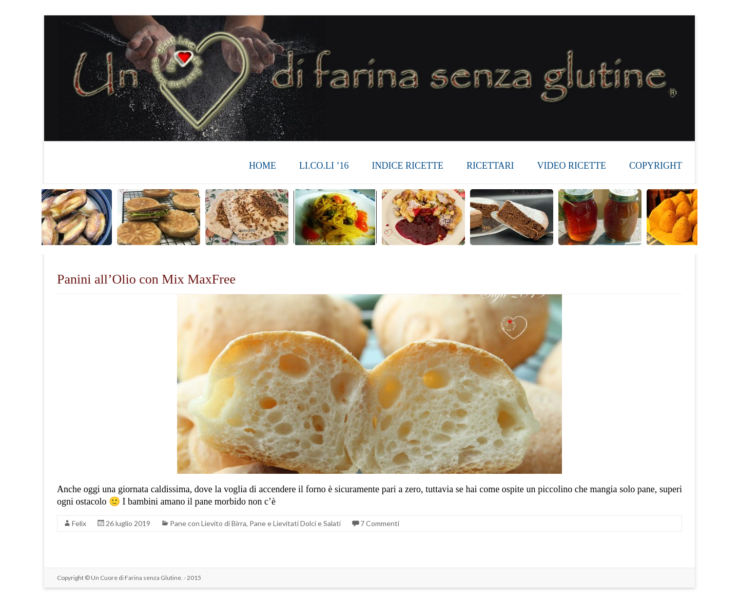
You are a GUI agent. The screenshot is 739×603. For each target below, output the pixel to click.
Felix (79, 523)
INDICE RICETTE (407, 165)
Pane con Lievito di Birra (208, 523)
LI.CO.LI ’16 (323, 165)
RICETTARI (490, 165)
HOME (262, 165)
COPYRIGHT (655, 165)
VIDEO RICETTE (571, 165)
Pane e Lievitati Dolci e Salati (295, 523)
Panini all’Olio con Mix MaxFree (146, 279)
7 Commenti (379, 523)
